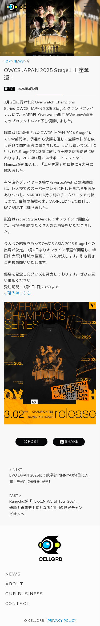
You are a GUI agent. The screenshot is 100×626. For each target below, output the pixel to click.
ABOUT (14, 584)
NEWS (13, 574)
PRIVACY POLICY (62, 621)
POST (33, 441)
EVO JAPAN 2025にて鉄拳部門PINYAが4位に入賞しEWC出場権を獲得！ (49, 478)
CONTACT (17, 604)
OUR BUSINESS (24, 594)
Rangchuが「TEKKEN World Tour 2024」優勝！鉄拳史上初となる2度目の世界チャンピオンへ (45, 508)
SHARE (71, 441)
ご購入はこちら (17, 293)
